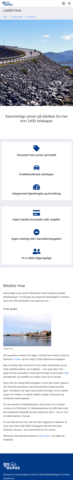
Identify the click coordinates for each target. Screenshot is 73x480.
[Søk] (69, 3)
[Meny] (63, 3)
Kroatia (17, 359)
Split (66, 373)
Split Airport (44, 436)
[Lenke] (8, 3)
